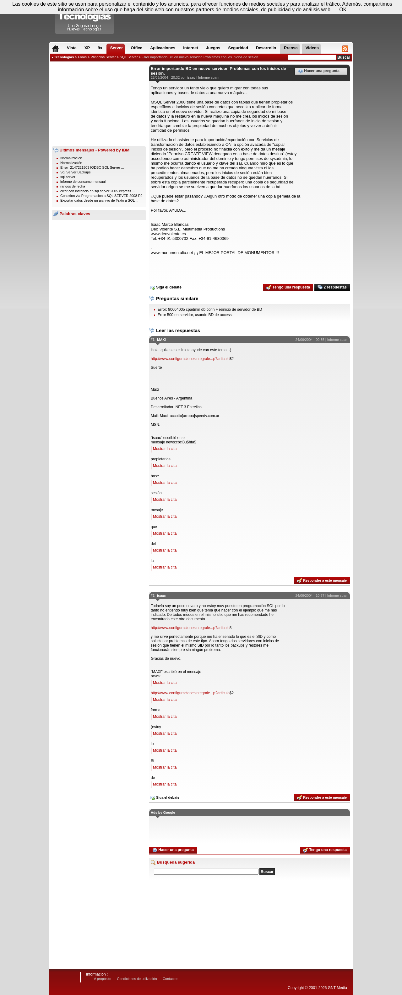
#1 (153, 339)
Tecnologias (64, 57)
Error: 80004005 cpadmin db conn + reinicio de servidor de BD (210, 309)
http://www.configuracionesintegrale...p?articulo (190, 359)
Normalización (71, 158)
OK (342, 9)
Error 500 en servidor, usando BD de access (194, 315)
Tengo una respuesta (288, 287)
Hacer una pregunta (319, 71)
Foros (82, 57)
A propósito (102, 979)
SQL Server (129, 57)
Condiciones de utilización (137, 979)
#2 (153, 595)
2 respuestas (332, 287)
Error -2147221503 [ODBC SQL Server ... (92, 167)
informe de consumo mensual (83, 181)
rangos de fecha (72, 186)
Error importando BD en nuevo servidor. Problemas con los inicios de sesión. (200, 57)
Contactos (170, 979)
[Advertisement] (99, 104)
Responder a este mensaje (322, 580)
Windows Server (103, 57)
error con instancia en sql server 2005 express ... (97, 191)
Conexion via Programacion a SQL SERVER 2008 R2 (101, 196)
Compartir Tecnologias (85, 18)
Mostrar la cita (165, 449)
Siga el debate (166, 287)
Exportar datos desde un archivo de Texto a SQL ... (99, 200)
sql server (67, 177)
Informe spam (208, 77)
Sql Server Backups (75, 172)
